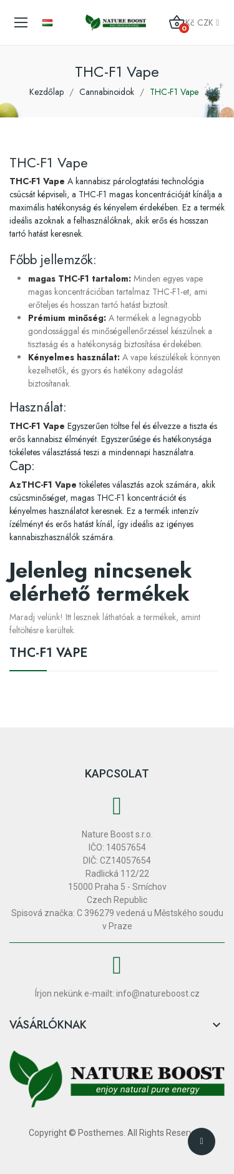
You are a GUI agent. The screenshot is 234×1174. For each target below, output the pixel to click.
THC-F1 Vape (48, 654)
